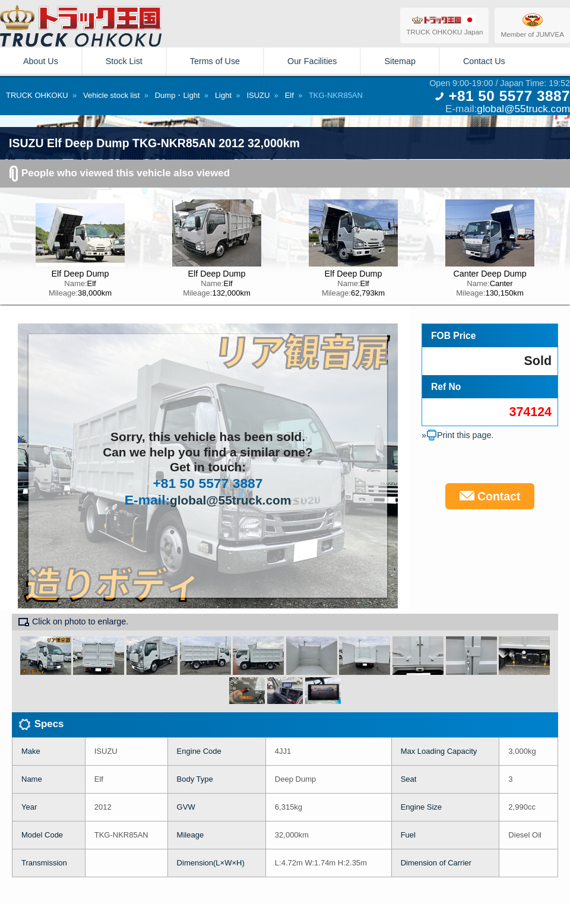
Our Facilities (312, 61)
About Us (40, 61)
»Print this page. (457, 435)
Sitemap (399, 61)
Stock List (124, 61)
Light (223, 95)
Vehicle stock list (111, 95)
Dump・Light (177, 95)
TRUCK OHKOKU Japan (444, 25)
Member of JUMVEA (532, 24)
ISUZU (258, 95)
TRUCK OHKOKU (37, 95)
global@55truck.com (523, 109)
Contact (490, 496)
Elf (289, 95)
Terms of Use (215, 61)
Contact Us (484, 61)
